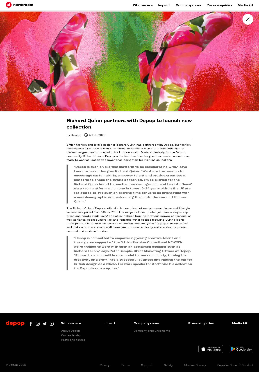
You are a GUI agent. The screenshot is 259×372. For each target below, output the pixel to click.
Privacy (105, 365)
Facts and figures (73, 339)
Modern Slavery (195, 365)
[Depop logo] (15, 323)
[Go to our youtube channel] (52, 324)
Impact (164, 5)
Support (147, 365)
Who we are (143, 5)
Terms (125, 365)
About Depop (70, 330)
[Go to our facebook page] (31, 324)
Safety (168, 365)
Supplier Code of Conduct (235, 365)
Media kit (245, 5)
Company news (188, 5)
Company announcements (152, 330)
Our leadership (71, 335)
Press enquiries (219, 5)
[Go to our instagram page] (38, 324)
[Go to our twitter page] (45, 324)
